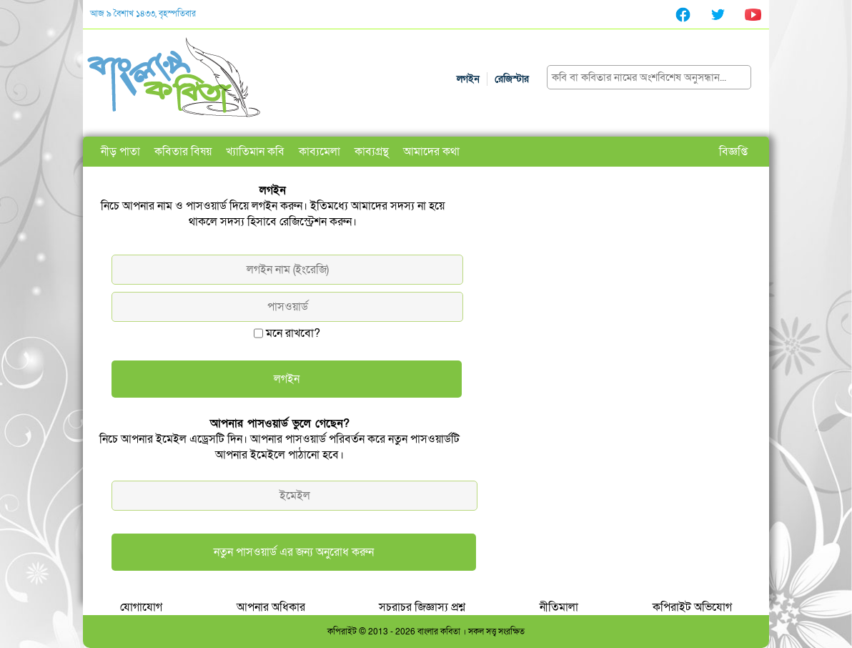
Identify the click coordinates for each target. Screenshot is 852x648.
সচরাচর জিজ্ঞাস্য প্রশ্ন (422, 607)
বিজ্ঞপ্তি (733, 151)
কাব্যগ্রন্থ (372, 151)
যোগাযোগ (141, 607)
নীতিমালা (559, 607)
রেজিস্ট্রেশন (303, 222)
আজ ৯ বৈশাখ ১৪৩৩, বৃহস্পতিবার (143, 13)
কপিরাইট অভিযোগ (692, 607)
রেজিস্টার (512, 79)
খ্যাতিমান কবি (255, 151)
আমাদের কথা (431, 151)
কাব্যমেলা (319, 151)
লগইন (468, 79)
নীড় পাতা (120, 151)
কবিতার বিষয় (183, 151)
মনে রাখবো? (293, 333)
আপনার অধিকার (271, 607)
